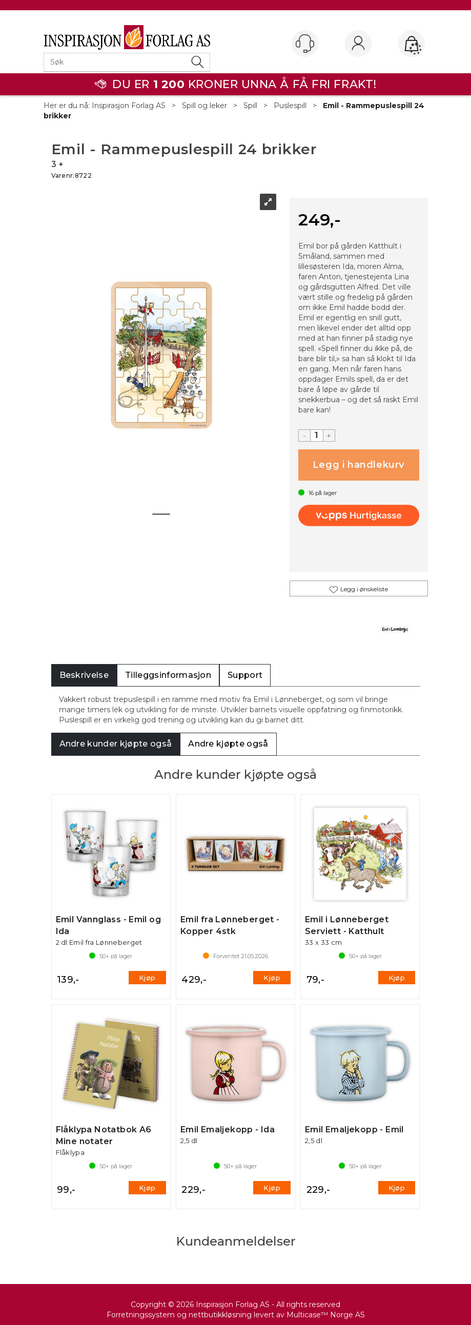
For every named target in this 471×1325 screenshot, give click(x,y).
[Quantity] (317, 435)
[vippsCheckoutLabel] (358, 515)
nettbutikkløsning (220, 1314)
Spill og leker (204, 105)
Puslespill (290, 105)
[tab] (84, 675)
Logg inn (358, 44)
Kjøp (358, 465)
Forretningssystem (141, 1314)
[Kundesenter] (305, 43)
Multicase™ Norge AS (325, 1314)
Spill (250, 105)
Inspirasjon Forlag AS (129, 105)
